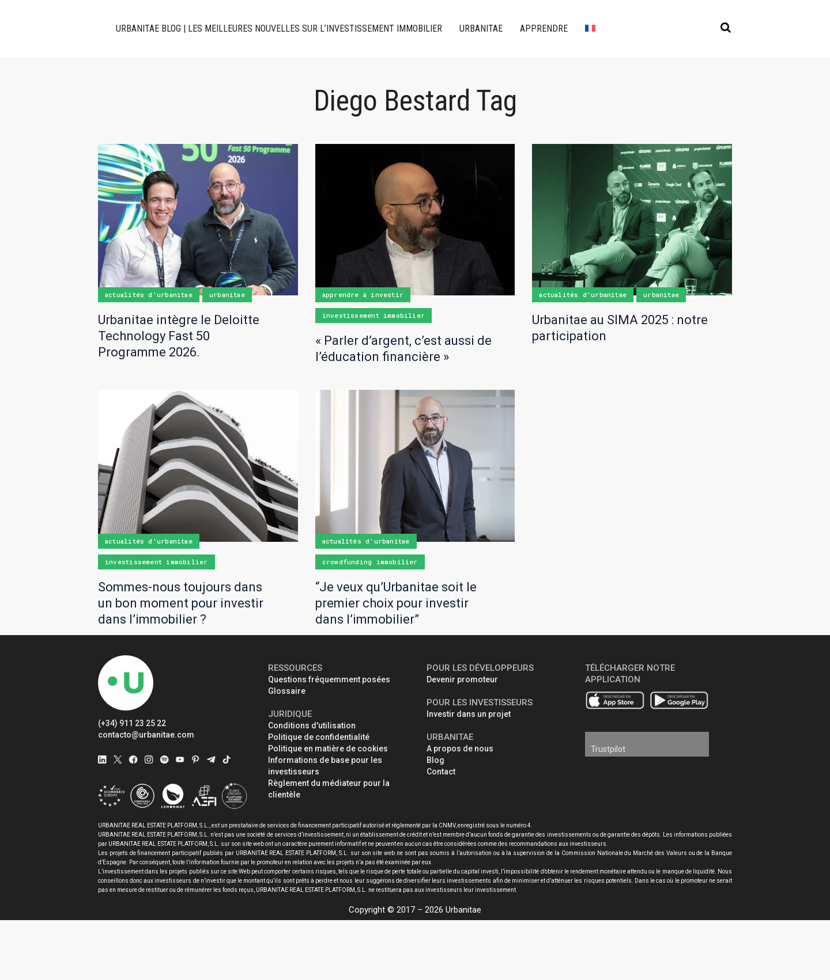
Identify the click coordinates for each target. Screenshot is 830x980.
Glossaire (286, 691)
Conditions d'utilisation (312, 725)
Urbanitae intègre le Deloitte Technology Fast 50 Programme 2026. (178, 336)
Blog (435, 760)
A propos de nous (460, 748)
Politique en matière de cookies (328, 748)
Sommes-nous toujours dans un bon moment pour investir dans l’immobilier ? (180, 603)
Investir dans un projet (469, 714)
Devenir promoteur (462, 679)
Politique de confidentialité (318, 737)
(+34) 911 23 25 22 (132, 723)
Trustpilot (608, 749)
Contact (441, 771)
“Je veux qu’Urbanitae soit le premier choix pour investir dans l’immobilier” (396, 603)
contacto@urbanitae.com (146, 734)
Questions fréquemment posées (329, 679)
